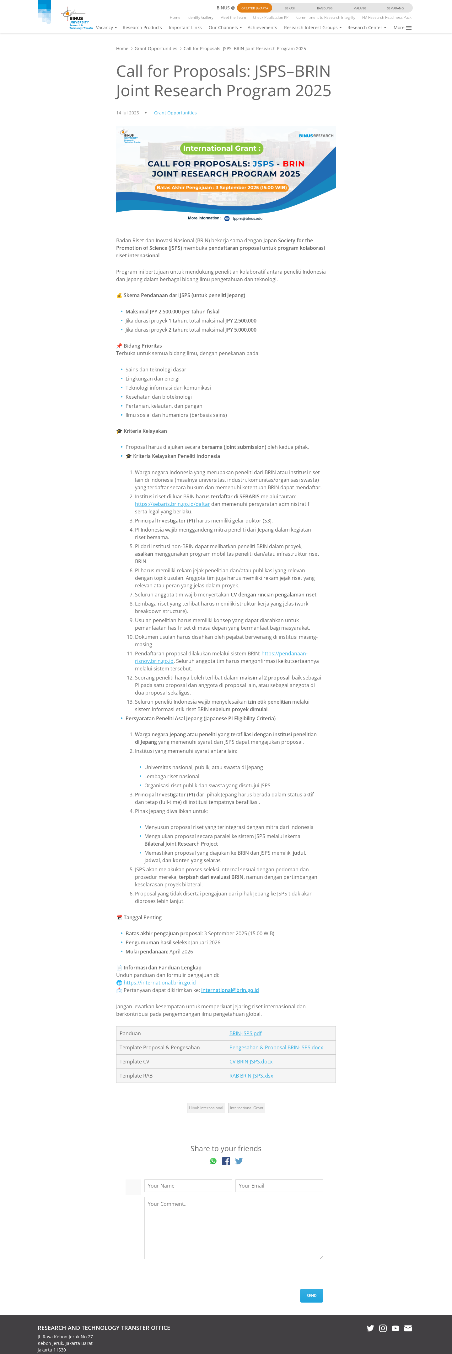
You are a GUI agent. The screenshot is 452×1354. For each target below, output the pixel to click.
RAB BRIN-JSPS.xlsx (251, 1075)
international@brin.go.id (230, 990)
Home (175, 17)
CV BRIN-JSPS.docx (250, 1061)
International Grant (246, 1107)
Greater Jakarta (254, 8)
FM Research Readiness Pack (387, 17)
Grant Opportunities (156, 48)
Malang (359, 8)
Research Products (142, 27)
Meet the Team (233, 17)
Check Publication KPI (271, 17)
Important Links (185, 27)
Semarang (395, 8)
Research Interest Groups (311, 27)
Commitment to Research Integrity (325, 17)
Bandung (324, 8)
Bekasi (290, 8)
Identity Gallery (200, 17)
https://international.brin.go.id (160, 982)
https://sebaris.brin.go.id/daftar (172, 504)
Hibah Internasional (206, 1107)
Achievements (262, 27)
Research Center (364, 27)
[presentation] (192, 1276)
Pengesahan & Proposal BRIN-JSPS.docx (276, 1047)
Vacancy (104, 27)
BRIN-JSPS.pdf (245, 1033)
